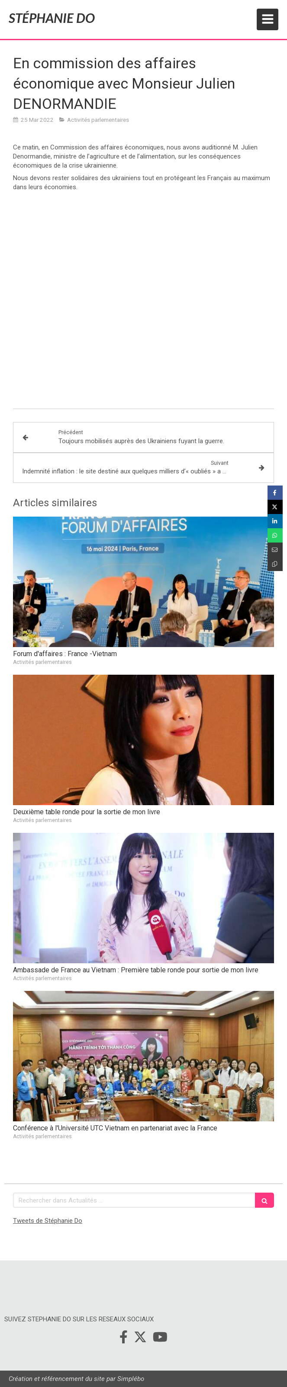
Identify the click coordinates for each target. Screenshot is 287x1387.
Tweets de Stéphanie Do (47, 1221)
